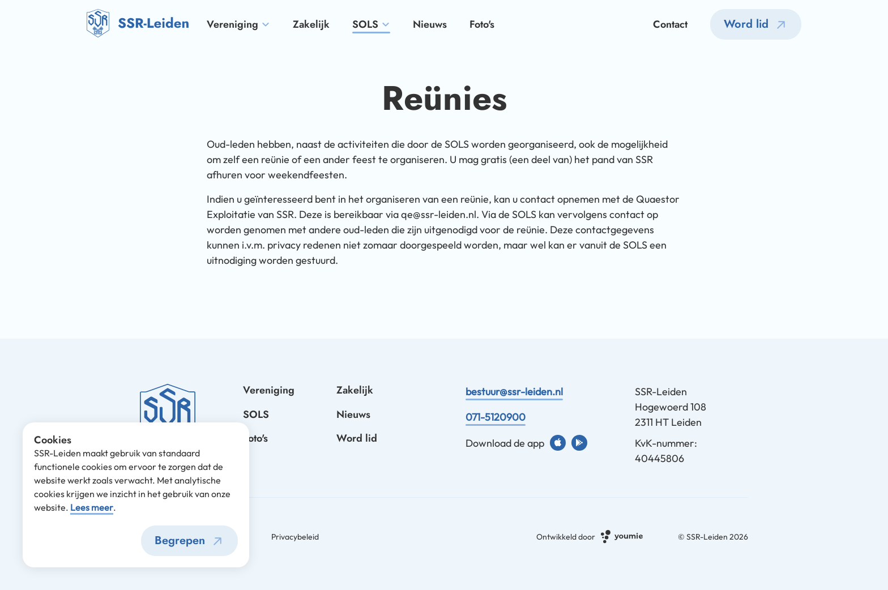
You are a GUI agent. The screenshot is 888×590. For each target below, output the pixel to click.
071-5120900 (496, 417)
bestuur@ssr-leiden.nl (514, 391)
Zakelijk (311, 24)
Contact (670, 24)
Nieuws (430, 24)
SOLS (371, 24)
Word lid (757, 25)
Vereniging (238, 24)
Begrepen (191, 541)
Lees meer (91, 507)
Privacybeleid (295, 537)
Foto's (481, 24)
